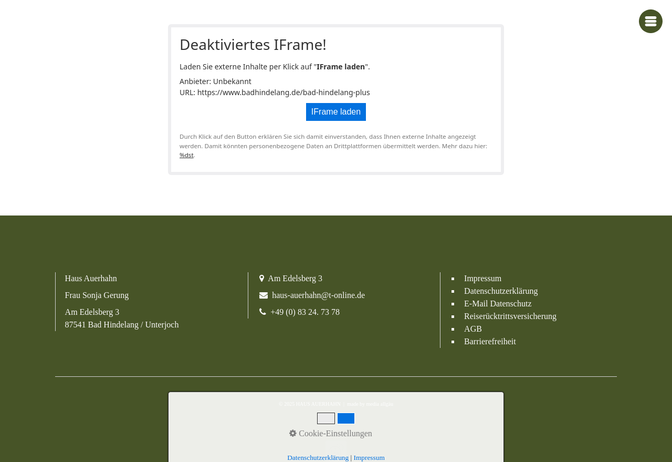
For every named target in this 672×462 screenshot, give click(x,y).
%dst (187, 155)
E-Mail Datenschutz (497, 303)
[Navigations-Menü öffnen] (651, 21)
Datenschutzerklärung (501, 290)
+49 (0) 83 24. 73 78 (305, 311)
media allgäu (379, 404)
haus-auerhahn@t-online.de (318, 295)
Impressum (482, 278)
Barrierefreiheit (490, 341)
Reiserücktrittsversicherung (510, 316)
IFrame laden (336, 111)
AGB (473, 328)
